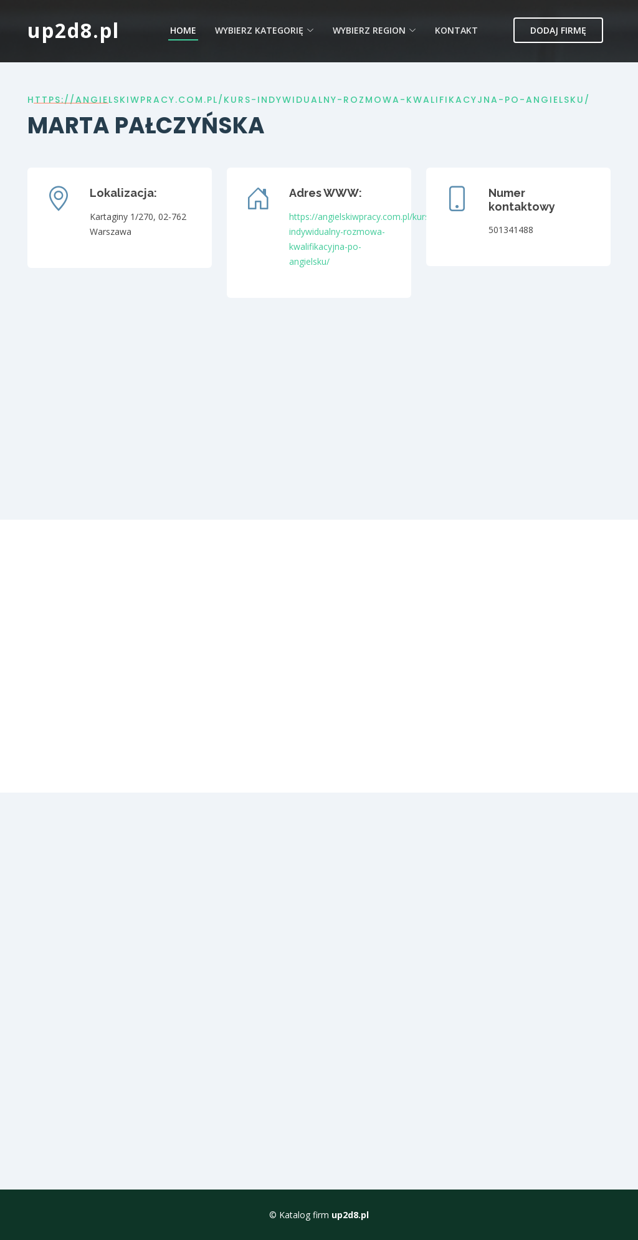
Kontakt (456, 30)
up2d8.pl (73, 30)
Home (183, 30)
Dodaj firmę (558, 30)
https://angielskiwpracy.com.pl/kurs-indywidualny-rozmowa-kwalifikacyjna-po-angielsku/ (308, 99)
